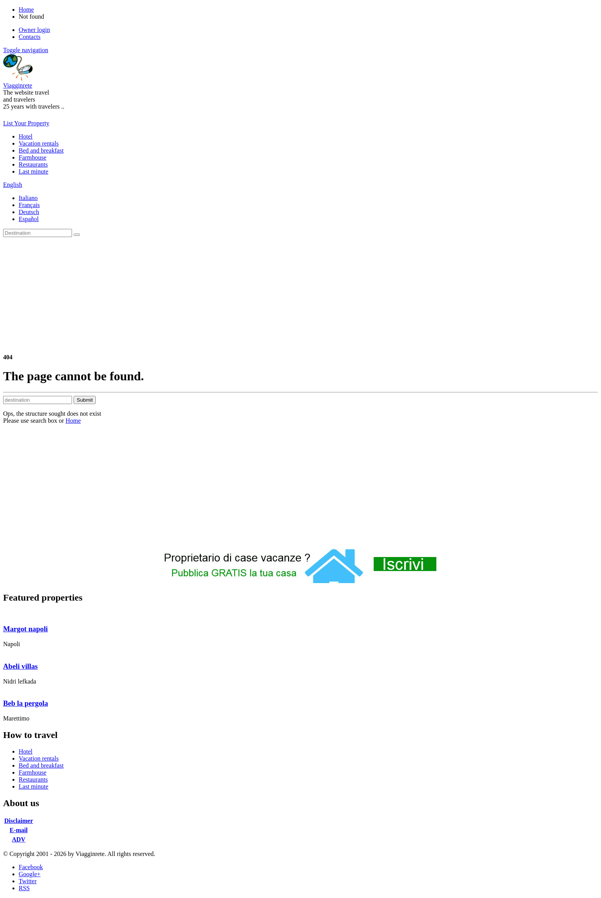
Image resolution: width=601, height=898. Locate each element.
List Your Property (26, 123)
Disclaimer (18, 820)
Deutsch (29, 212)
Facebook (31, 867)
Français (29, 205)
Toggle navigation (25, 50)
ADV (19, 839)
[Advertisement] (300, 295)
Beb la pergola (25, 703)
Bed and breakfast (41, 150)
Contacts (29, 36)
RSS (24, 888)
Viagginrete (17, 85)
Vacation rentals (39, 143)
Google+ (29, 874)
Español (29, 219)
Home (73, 420)
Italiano (28, 198)
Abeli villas (20, 666)
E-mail (19, 830)
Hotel (26, 136)
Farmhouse (32, 157)
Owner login (34, 29)
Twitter (28, 881)
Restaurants (33, 164)
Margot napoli (25, 629)
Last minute (33, 171)
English (12, 184)
